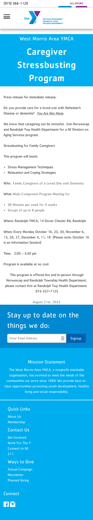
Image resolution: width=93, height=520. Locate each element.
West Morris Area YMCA (46, 18)
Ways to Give (21, 461)
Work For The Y (19, 443)
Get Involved (17, 437)
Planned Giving (18, 480)
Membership (16, 422)
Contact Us (19, 429)
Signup (75, 338)
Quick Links (19, 408)
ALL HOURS (76, 3)
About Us (14, 416)
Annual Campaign (20, 469)
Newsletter (16, 475)
